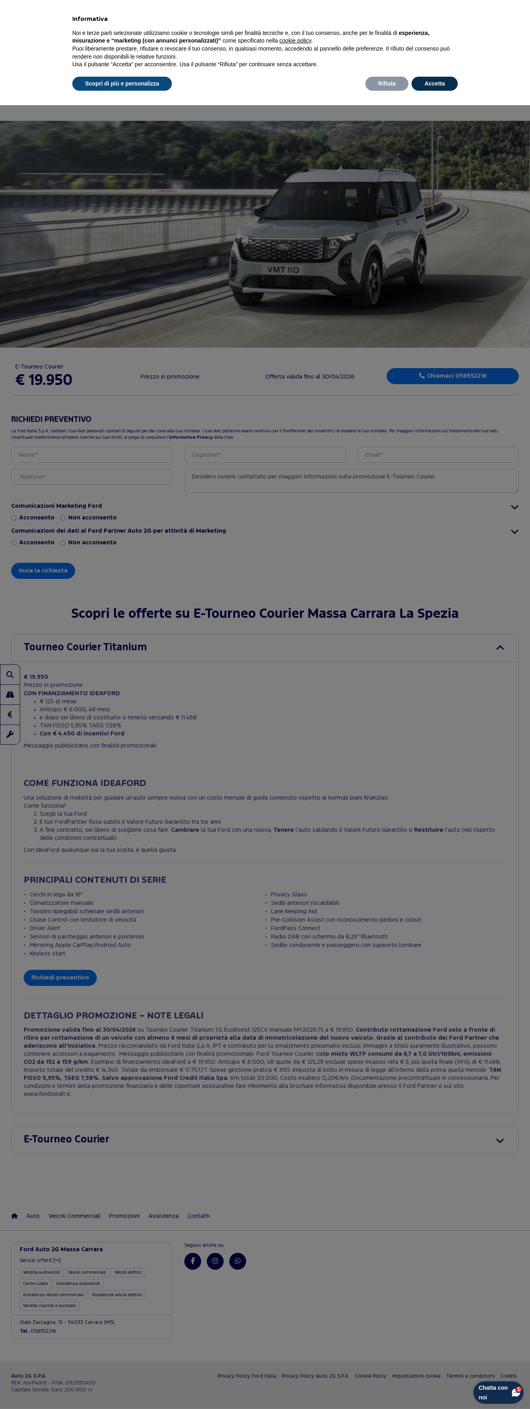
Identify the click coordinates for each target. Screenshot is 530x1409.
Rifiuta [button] (387, 83)
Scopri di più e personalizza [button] (122, 83)
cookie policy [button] (295, 40)
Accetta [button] (434, 83)
